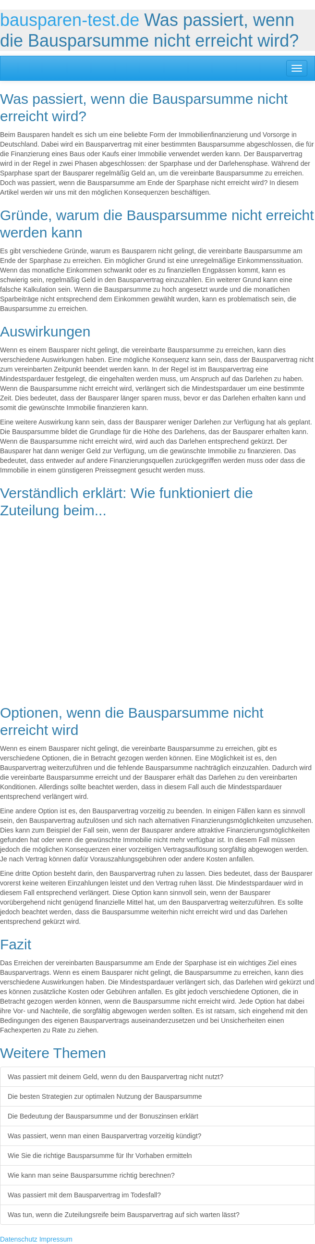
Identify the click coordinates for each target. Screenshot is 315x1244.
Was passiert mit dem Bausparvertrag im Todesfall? (84, 1195)
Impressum (56, 1239)
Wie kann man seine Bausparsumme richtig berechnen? (91, 1175)
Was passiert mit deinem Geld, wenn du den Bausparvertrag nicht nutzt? (115, 1077)
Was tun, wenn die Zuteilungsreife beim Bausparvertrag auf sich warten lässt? (124, 1215)
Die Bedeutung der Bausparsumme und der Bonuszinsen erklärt (103, 1116)
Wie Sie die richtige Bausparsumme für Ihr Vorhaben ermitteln (100, 1155)
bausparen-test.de (69, 20)
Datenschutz (18, 1239)
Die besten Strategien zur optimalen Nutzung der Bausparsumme (105, 1096)
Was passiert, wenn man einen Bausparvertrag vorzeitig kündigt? (104, 1136)
